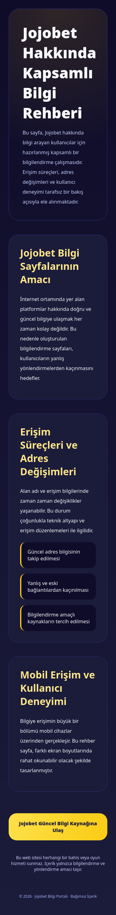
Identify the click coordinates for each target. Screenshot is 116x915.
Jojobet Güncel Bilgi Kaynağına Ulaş (58, 827)
